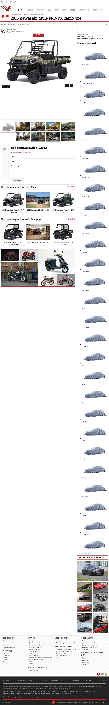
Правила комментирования (20, 153)
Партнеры (88, 680)
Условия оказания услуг (26, 680)
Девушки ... (32, 664)
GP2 (73, 649)
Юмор (31, 662)
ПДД (49, 10)
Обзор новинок (34, 649)
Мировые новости (8, 641)
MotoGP (58, 656)
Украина (5, 658)
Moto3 (68, 656)
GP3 (76, 649)
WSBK (57, 658)
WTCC (61, 653)
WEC (65, 653)
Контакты (102, 680)
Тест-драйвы (33, 641)
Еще (103, 24)
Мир (4, 662)
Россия (5, 653)
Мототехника (7, 645)
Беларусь (6, 660)
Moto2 (63, 656)
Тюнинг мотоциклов (35, 647)
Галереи (72, 10)
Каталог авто (60, 10)
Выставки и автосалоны (90, 647)
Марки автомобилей (89, 641)
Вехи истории (33, 655)
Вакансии (75, 680)
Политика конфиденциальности (53, 680)
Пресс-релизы (33, 670)
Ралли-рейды (66, 651)
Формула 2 (67, 649)
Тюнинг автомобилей (36, 645)
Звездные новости (9, 647)
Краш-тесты (33, 651)
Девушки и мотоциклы (89, 645)
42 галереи (71, 219)
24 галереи (71, 187)
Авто (3, 24)
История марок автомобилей (65, 643)
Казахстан (6, 656)
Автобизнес (6, 643)
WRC (57, 651)
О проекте (6, 680)
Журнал (40, 10)
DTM (57, 653)
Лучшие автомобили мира (38, 643)
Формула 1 (97, 10)
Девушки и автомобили (90, 643)
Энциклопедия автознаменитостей (40, 657)
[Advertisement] (19, 96)
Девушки (12, 24)
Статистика (84, 10)
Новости (30, 10)
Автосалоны (24, 24)
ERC (60, 651)
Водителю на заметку (36, 659)
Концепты (32, 653)
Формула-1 (59, 649)
